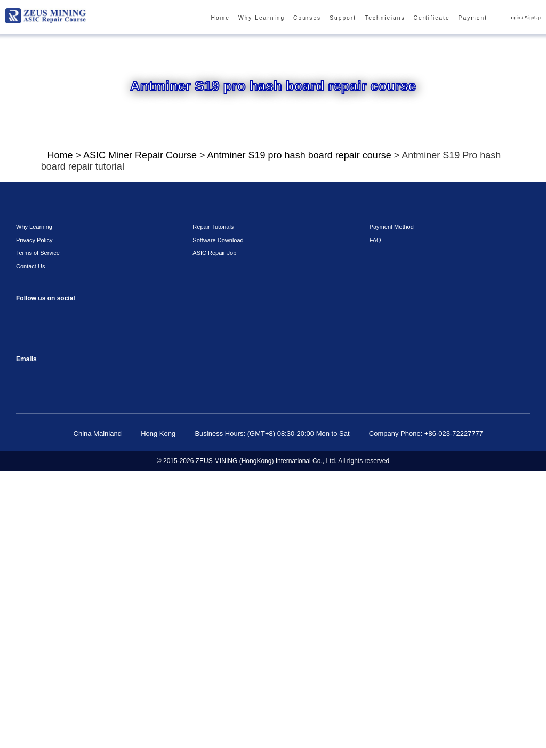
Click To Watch (112, 395)
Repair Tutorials (210, 503)
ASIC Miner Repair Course (136, 157)
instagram (46, 591)
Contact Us (29, 543)
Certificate (438, 18)
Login (516, 18)
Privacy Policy (31, 517)
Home (243, 18)
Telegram (46, 615)
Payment (476, 18)
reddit (68, 591)
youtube (89, 591)
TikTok (110, 591)
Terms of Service (34, 530)
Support (356, 18)
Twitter (89, 615)
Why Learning (282, 18)
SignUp (533, 18)
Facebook (25, 591)
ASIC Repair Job (211, 530)
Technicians (395, 18)
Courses (324, 18)
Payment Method (390, 503)
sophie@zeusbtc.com (25, 651)
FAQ (374, 517)
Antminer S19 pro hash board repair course (281, 157)
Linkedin (68, 615)
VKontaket (25, 615)
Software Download (215, 517)
